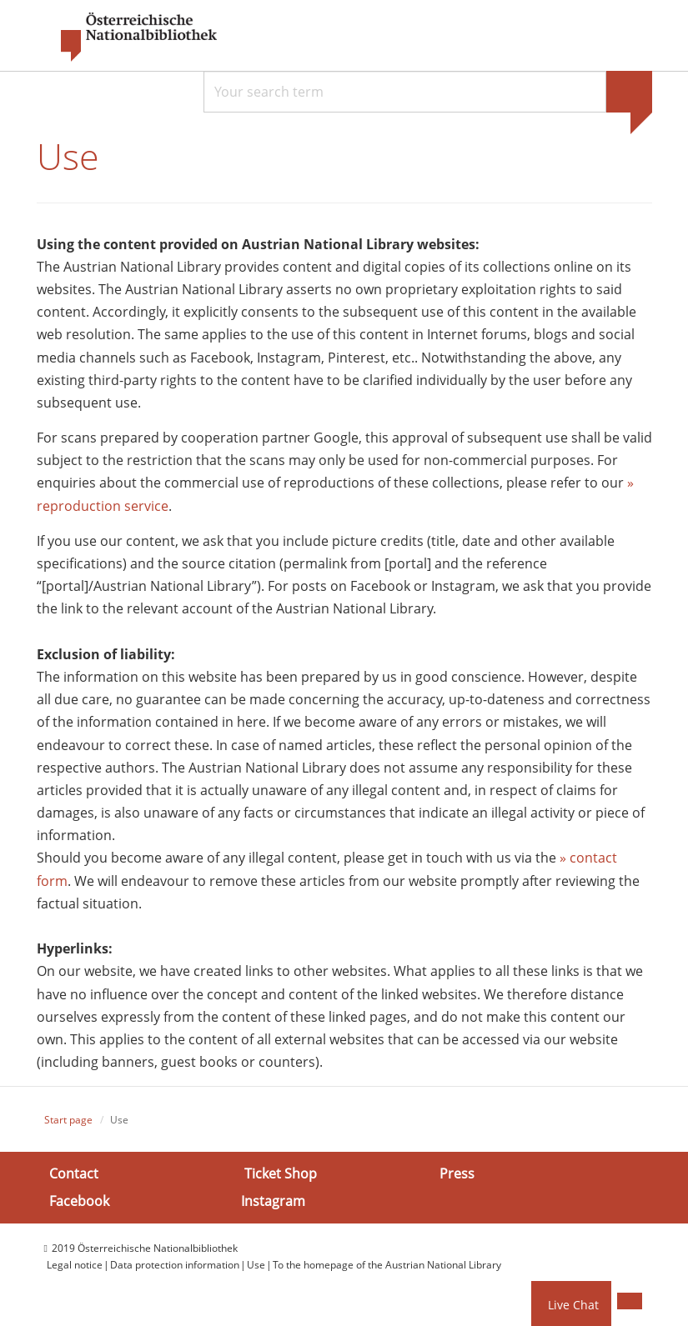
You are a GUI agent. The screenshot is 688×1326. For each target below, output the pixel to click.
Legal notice (75, 1266)
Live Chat (573, 1305)
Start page (68, 1121)
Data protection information (174, 1266)
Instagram (273, 1202)
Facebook (79, 1202)
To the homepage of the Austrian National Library (387, 1266)
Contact (73, 1175)
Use (256, 1266)
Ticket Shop (280, 1175)
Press (457, 1175)
